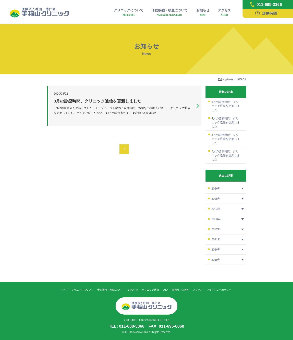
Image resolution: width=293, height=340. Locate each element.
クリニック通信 (150, 289)
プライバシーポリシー (219, 289)
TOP (220, 79)
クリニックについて (128, 12)
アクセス (224, 12)
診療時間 (266, 13)
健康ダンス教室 (180, 289)
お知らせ (202, 12)
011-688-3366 (266, 4)
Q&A (165, 289)
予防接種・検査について (170, 12)
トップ (64, 289)
